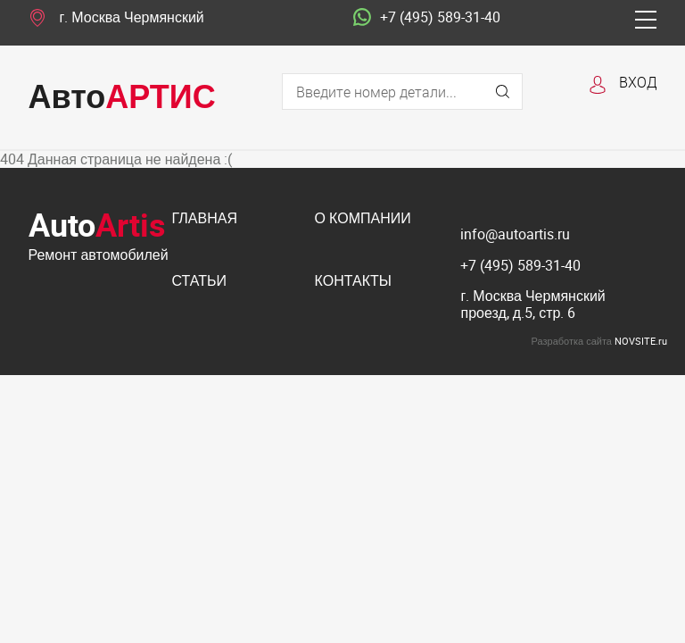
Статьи (199, 281)
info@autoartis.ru (515, 234)
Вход (638, 81)
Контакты (353, 281)
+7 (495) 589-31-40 (426, 18)
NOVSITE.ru (641, 340)
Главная (204, 219)
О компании (363, 219)
